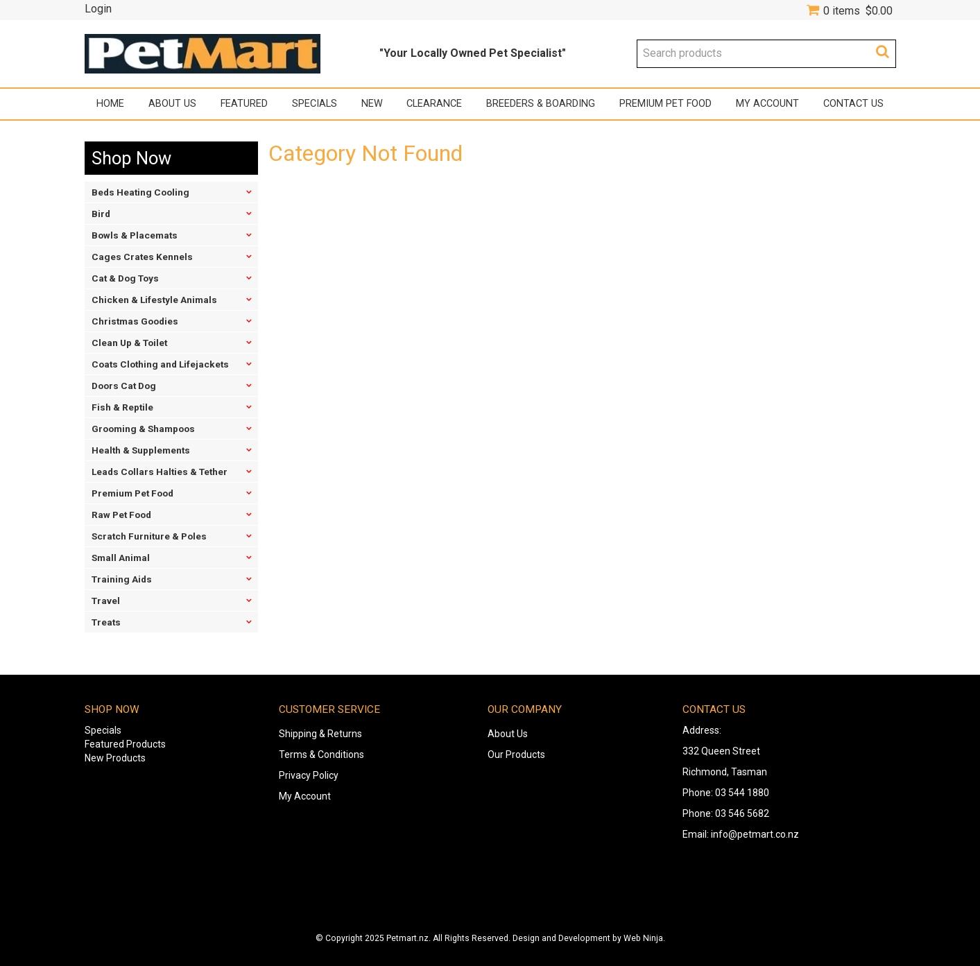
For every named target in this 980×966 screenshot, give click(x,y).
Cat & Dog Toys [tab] (125, 278)
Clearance (434, 104)
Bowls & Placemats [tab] (135, 235)
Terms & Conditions (321, 754)
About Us (172, 104)
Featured (244, 104)
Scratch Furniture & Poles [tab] (149, 536)
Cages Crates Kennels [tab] (142, 256)
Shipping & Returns (320, 733)
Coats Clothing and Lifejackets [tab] (160, 364)
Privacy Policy (308, 775)
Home (110, 104)
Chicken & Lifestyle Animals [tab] (154, 299)
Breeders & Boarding (540, 104)
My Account (767, 104)
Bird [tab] (101, 213)
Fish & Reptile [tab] (122, 407)
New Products (115, 758)
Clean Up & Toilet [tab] (129, 342)
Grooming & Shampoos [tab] (143, 428)
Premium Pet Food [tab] (132, 493)
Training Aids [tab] (122, 579)
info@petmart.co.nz (755, 834)
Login (98, 9)
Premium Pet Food (665, 104)
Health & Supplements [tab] (141, 450)
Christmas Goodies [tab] (135, 321)
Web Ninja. (644, 938)
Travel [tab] (106, 600)
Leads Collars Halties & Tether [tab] (159, 471)
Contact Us (853, 104)
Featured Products (125, 744)
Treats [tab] (106, 622)
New (372, 104)
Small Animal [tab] (121, 557)
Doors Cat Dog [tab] (124, 385)
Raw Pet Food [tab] (121, 514)
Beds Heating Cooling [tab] (140, 192)
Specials (314, 104)
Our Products (516, 754)
